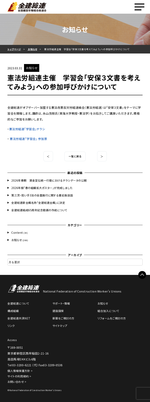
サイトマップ (60, 326)
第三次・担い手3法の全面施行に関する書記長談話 (42, 195)
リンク (11, 326)
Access (12, 340)
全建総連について (18, 303)
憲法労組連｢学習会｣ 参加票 (28, 139)
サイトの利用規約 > (19, 376)
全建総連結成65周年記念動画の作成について (39, 210)
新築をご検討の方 (63, 318)
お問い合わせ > (16, 382)
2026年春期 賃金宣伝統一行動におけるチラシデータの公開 (49, 180)
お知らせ (16, 240)
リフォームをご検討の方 (111, 318)
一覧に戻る (75, 156)
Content (17, 232)
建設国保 (58, 311)
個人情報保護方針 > (19, 371)
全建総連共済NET (18, 318)
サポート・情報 (61, 303)
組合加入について (108, 311)
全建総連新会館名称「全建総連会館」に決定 (38, 203)
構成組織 (13, 311)
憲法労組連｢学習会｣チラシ (27, 129)
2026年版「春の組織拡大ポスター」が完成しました (42, 188)
